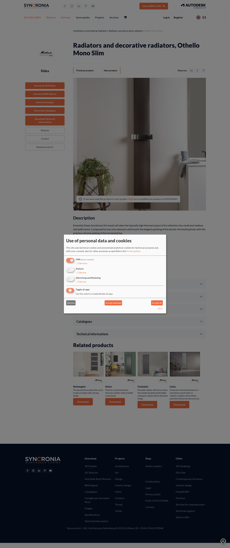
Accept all (157, 302)
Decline (71, 302)
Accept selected (113, 302)
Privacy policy (133, 251)
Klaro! (160, 309)
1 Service (81, 272)
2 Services (81, 263)
